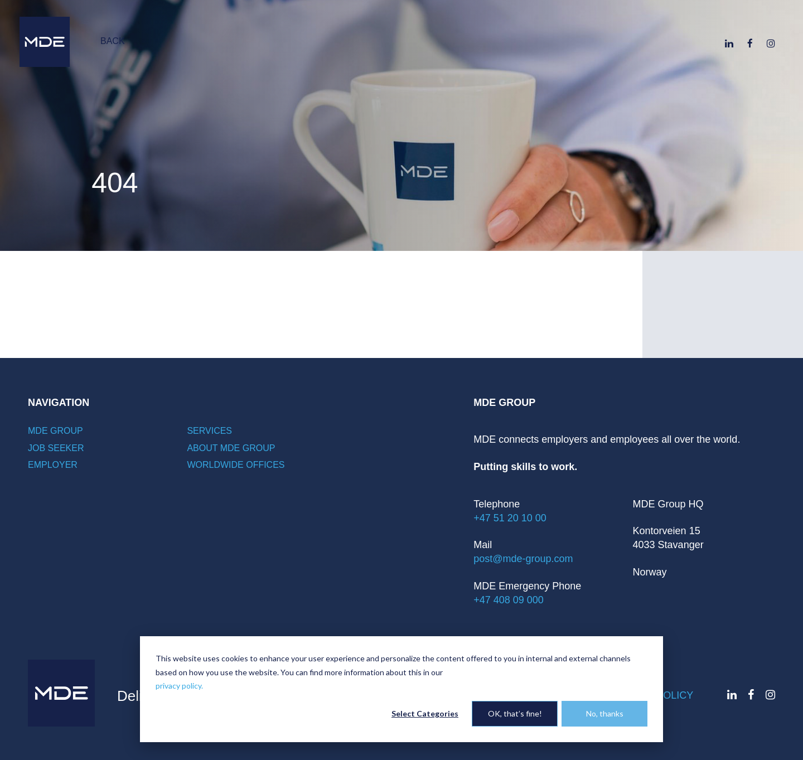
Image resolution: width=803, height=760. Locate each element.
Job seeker (56, 448)
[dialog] (401, 689)
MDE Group (55, 430)
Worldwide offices (235, 464)
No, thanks (604, 713)
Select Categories (424, 713)
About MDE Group (231, 448)
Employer (53, 464)
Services (209, 430)
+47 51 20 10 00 (509, 518)
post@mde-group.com (523, 558)
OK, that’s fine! (515, 713)
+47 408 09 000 (508, 600)
